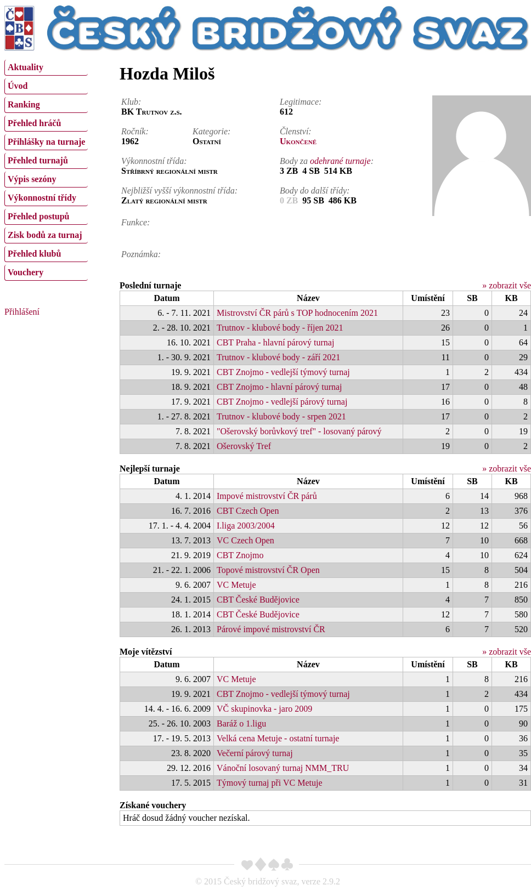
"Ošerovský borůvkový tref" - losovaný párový (299, 431)
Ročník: (135, 131)
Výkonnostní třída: (154, 161)
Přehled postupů (38, 216)
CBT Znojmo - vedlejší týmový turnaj (283, 372)
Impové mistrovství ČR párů (267, 496)
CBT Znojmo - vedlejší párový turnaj (282, 401)
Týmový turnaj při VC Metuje (270, 782)
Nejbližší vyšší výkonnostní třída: (179, 190)
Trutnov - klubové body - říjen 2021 (280, 327)
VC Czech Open (245, 540)
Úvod (17, 85)
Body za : (327, 161)
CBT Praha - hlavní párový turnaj (275, 342)
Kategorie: (211, 131)
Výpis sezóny (32, 179)
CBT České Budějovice (258, 599)
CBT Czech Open (248, 510)
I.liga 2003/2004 (246, 525)
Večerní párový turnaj (255, 753)
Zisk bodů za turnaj (45, 235)
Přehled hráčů (34, 123)
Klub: (131, 101)
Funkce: (135, 222)
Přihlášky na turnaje (46, 141)
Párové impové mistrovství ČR (271, 629)
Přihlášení (21, 311)
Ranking (24, 104)
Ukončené (298, 141)
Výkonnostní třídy (42, 197)
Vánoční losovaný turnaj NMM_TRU (283, 768)
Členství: (296, 131)
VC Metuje (236, 584)
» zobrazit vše (506, 285)
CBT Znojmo (240, 555)
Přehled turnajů (38, 160)
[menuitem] (46, 68)
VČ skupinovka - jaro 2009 (264, 708)
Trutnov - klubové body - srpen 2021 (281, 416)
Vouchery (25, 272)
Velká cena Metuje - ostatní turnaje (278, 738)
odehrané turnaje (340, 161)
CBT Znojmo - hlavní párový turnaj (279, 386)
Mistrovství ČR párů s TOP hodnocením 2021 (297, 312)
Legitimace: (300, 101)
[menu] (46, 169)
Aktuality (25, 67)
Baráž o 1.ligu (241, 723)
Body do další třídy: (315, 190)
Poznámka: (141, 254)
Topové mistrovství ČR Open (268, 570)
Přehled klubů (34, 253)
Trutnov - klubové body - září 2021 (278, 357)
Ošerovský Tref (244, 446)
